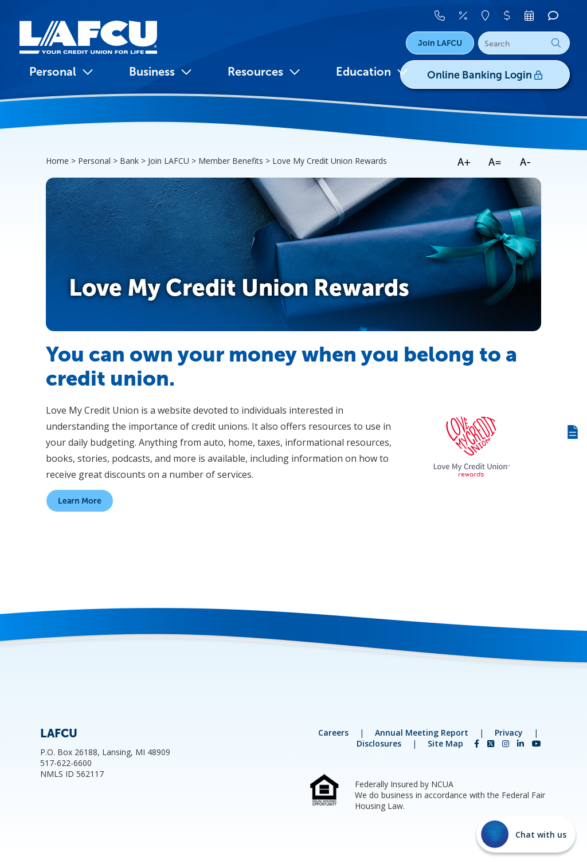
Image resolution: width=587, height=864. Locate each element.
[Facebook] (477, 743)
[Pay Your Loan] (508, 15)
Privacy (509, 732)
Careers (333, 732)
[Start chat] (526, 834)
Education (372, 71)
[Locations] (487, 15)
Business (160, 71)
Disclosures (379, 743)
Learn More (79, 500)
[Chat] (553, 15)
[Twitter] (491, 743)
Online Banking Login (487, 75)
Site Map (445, 743)
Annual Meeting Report (421, 732)
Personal (61, 71)
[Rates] (464, 15)
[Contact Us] (441, 15)
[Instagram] (506, 743)
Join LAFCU (440, 43)
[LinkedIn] (521, 743)
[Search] (524, 43)
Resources (264, 71)
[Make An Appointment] (531, 15)
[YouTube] (536, 743)
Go (556, 43)
